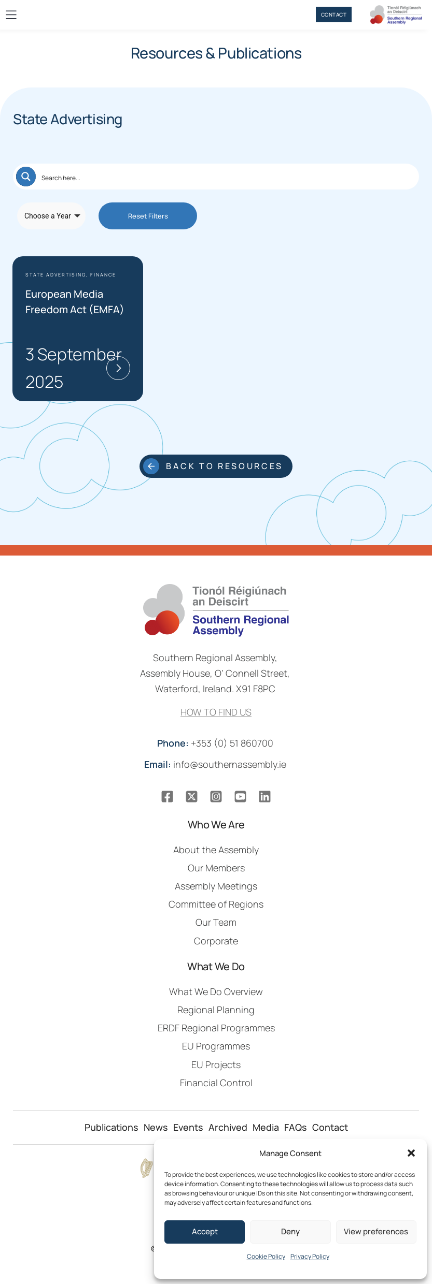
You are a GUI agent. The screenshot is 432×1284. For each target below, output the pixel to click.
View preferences (376, 1231)
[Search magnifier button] (26, 176)
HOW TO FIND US (216, 712)
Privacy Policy (309, 1256)
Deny (290, 1231)
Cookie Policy (266, 1256)
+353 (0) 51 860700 (216, 743)
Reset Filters (148, 216)
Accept (205, 1231)
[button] (411, 1153)
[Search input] (226, 176)
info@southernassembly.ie (216, 764)
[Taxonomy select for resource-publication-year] (51, 215)
